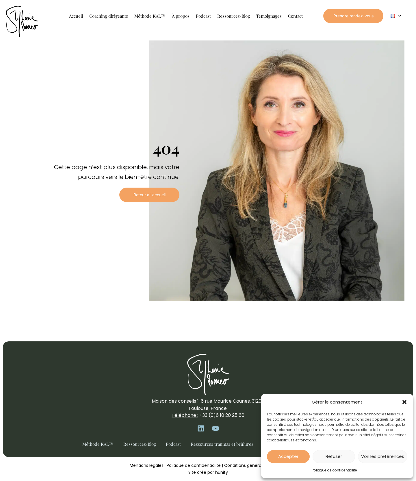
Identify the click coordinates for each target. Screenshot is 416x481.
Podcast (203, 16)
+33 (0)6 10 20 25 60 (221, 415)
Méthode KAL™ (150, 16)
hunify (221, 472)
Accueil (76, 16)
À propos (181, 16)
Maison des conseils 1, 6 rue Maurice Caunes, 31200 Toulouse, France (208, 405)
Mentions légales (147, 465)
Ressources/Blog (233, 16)
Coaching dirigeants (108, 16)
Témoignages (269, 16)
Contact (295, 16)
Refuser (334, 456)
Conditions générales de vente (255, 465)
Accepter (288, 456)
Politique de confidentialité (334, 470)
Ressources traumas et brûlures (222, 444)
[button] (404, 402)
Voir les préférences (382, 456)
